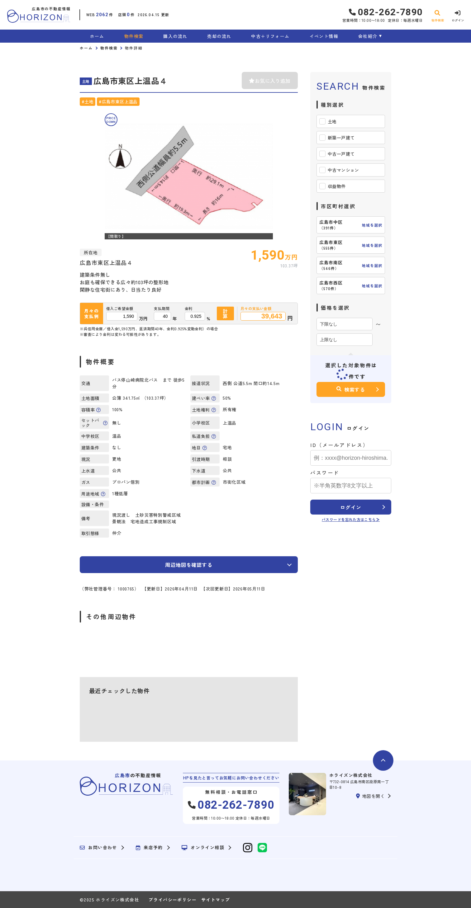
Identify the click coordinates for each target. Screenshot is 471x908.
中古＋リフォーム (270, 36)
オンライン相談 (203, 847)
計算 (225, 313)
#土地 (87, 101)
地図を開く (370, 796)
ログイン (350, 507)
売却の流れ (219, 36)
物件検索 (134, 36)
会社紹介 (368, 36)
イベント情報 (324, 36)
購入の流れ (175, 36)
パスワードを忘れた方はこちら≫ (351, 519)
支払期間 (161, 308)
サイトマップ (215, 899)
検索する (350, 389)
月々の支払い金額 (255, 308)
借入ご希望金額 (119, 308)
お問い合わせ (98, 847)
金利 (189, 308)
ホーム (97, 36)
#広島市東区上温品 (118, 101)
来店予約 (149, 847)
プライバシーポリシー (173, 899)
